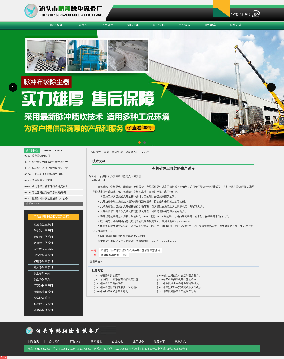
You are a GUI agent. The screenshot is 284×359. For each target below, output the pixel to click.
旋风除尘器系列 (43, 267)
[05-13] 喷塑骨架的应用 (37, 155)
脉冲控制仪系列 (43, 304)
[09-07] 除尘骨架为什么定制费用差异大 (46, 161)
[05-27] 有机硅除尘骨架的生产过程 (176, 291)
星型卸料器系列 (43, 285)
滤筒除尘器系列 (43, 255)
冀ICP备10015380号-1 (175, 348)
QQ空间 (103, 176)
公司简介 (82, 25)
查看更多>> (32, 203)
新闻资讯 (133, 25)
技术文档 (98, 161)
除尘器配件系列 (43, 310)
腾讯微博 (123, 176)
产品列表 (40, 216)
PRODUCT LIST (58, 216)
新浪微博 (113, 176)
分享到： (94, 176)
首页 (106, 152)
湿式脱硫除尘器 (43, 249)
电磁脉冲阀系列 (43, 291)
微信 (138, 176)
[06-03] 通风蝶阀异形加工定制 (111, 291)
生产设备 (184, 25)
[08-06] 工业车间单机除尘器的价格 (43, 174)
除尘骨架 (110, 186)
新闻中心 (32, 150)
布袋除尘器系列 (43, 224)
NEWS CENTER (54, 150)
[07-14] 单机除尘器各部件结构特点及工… (47, 186)
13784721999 (240, 15)
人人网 (132, 176)
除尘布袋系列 (42, 273)
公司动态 (131, 152)
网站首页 (56, 25)
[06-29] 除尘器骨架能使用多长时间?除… (46, 192)
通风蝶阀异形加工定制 (114, 255)
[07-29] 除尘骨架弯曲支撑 (38, 180)
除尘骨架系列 (42, 279)
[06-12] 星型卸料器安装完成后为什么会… (47, 198)
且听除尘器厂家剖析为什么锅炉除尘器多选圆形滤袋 (130, 250)
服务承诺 (210, 25)
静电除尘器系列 (43, 261)
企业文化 (159, 25)
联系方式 (236, 25)
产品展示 (107, 25)
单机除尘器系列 (43, 230)
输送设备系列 (42, 297)
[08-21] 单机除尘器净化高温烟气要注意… (47, 167)
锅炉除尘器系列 (43, 236)
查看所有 (95, 261)
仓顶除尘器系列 (43, 242)
